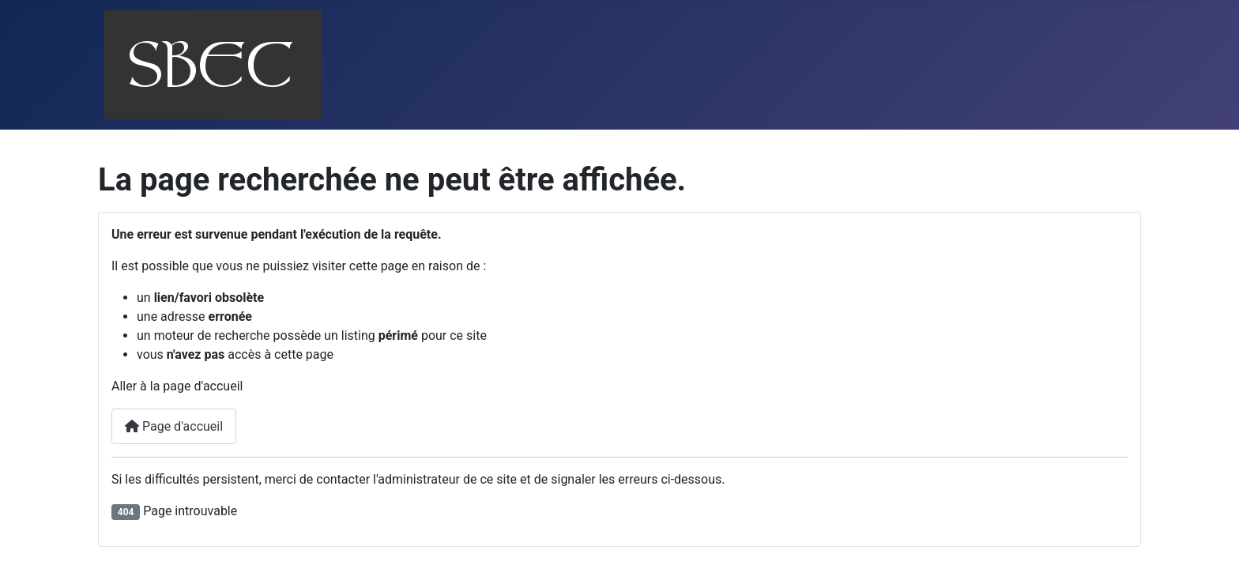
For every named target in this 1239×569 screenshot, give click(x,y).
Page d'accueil (174, 426)
